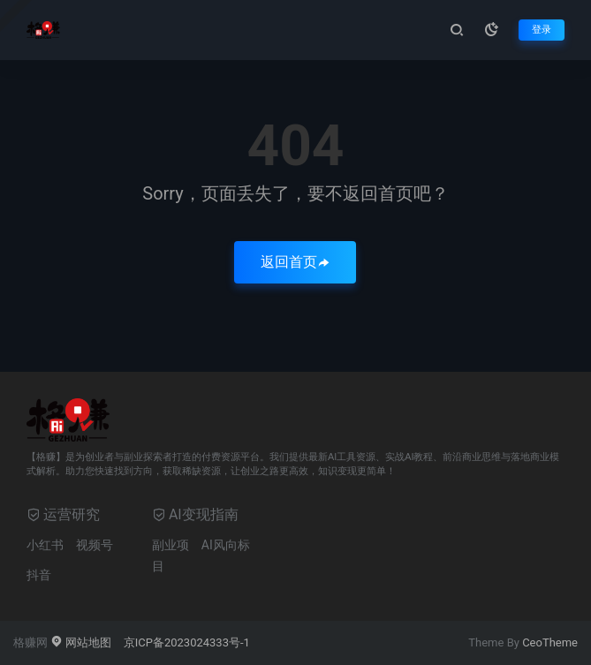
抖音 (39, 575)
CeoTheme (550, 642)
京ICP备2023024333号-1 (187, 642)
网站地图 (80, 642)
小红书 (45, 545)
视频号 (94, 545)
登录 (541, 29)
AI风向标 (225, 545)
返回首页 (295, 261)
